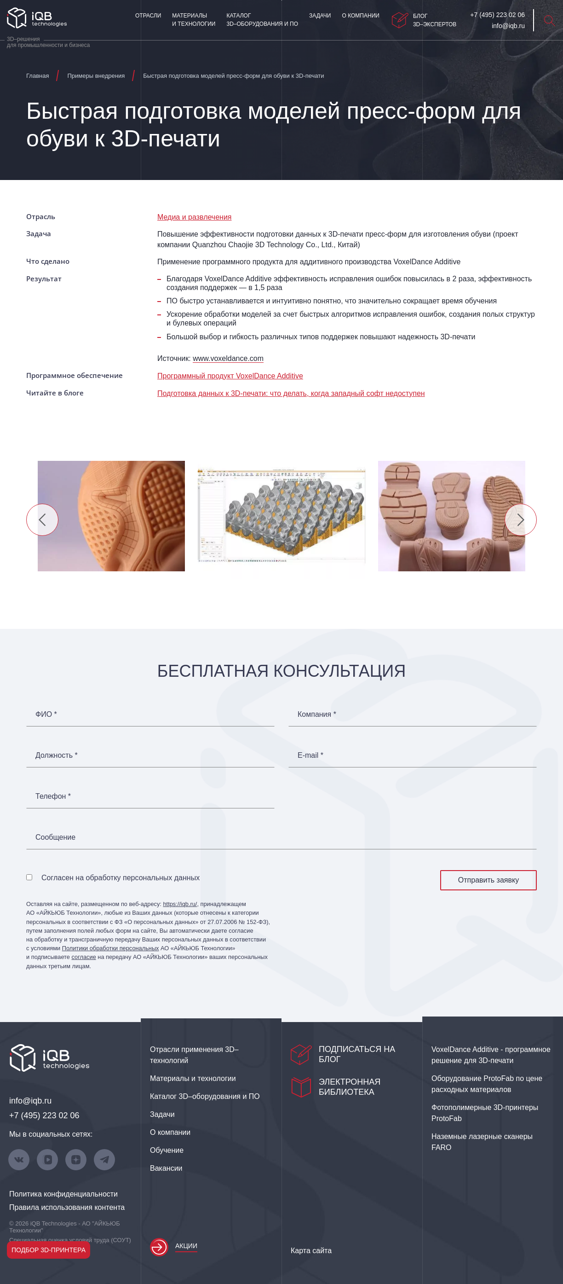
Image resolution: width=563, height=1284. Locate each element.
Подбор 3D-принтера (48, 1250)
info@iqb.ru (30, 1100)
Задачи (320, 15)
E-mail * (310, 755)
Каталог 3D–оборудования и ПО (262, 19)
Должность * (56, 755)
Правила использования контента (67, 1207)
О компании (360, 15)
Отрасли (148, 15)
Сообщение (55, 837)
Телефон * (53, 796)
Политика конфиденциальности (63, 1194)
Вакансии (166, 1168)
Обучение (167, 1150)
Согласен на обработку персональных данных (120, 878)
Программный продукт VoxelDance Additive (230, 376)
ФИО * (46, 714)
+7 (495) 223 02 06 (44, 1115)
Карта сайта (311, 1251)
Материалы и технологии (193, 19)
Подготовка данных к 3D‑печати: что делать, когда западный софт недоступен (291, 393)
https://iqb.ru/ (180, 904)
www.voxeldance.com (228, 358)
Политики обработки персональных (110, 948)
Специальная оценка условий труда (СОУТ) (70, 1240)
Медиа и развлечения (194, 217)
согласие (83, 956)
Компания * (317, 714)
